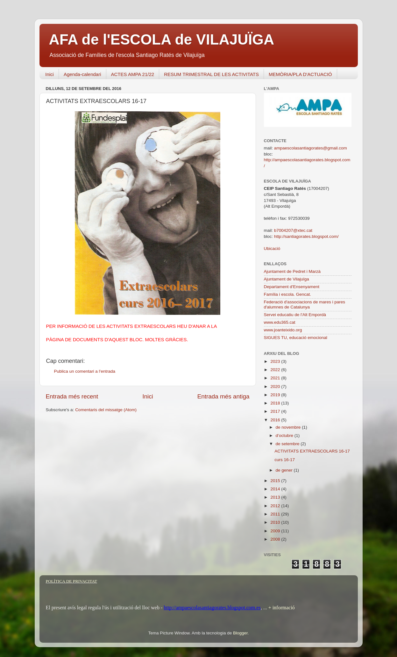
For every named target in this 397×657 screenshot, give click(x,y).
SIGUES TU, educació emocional (295, 337)
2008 (275, 539)
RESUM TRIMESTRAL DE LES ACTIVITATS (211, 74)
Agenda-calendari (82, 74)
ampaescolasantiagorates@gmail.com (310, 148)
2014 (275, 489)
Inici (49, 74)
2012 (275, 505)
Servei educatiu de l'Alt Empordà (295, 314)
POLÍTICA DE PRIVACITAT (71, 581)
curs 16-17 (284, 459)
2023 (275, 361)
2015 (275, 480)
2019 (275, 394)
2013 (275, 497)
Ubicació (272, 248)
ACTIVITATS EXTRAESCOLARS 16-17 (312, 451)
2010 (275, 522)
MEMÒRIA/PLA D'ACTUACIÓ (300, 74)
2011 (275, 514)
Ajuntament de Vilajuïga (286, 279)
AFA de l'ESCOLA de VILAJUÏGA (161, 39)
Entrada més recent (72, 396)
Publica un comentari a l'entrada (84, 371)
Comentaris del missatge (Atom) (106, 409)
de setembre (288, 443)
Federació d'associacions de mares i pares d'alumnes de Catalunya (304, 304)
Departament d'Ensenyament (291, 286)
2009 (275, 531)
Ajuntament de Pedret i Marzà (292, 271)
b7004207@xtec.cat (293, 230)
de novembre (289, 427)
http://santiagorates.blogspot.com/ (306, 236)
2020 (275, 386)
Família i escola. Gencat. (287, 294)
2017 (275, 411)
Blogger (240, 633)
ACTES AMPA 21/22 (132, 74)
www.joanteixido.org (283, 330)
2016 (275, 420)
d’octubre (285, 435)
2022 (275, 369)
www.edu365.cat (279, 322)
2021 (275, 378)
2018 (275, 403)
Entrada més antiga (223, 396)
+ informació (281, 607)
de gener (285, 470)
